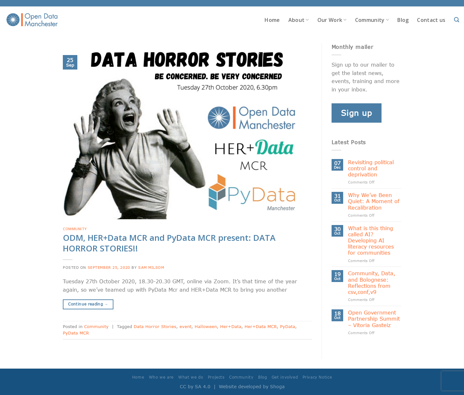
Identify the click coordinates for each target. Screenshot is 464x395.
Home (272, 20)
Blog (403, 20)
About (298, 20)
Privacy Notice (317, 377)
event (185, 326)
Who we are (161, 377)
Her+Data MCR (261, 326)
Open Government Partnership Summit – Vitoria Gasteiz (374, 318)
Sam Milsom (151, 267)
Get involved (285, 377)
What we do (190, 377)
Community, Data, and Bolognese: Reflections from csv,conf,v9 (371, 282)
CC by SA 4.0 (195, 386)
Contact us (431, 20)
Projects (216, 377)
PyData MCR (76, 332)
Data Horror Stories (155, 326)
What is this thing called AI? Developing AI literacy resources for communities (371, 240)
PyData (287, 326)
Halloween (206, 326)
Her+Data (230, 326)
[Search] (456, 20)
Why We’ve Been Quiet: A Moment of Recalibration (374, 201)
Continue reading (88, 304)
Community (372, 20)
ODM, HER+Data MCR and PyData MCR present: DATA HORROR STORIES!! (169, 243)
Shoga (277, 386)
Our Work (332, 20)
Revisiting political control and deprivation (371, 168)
